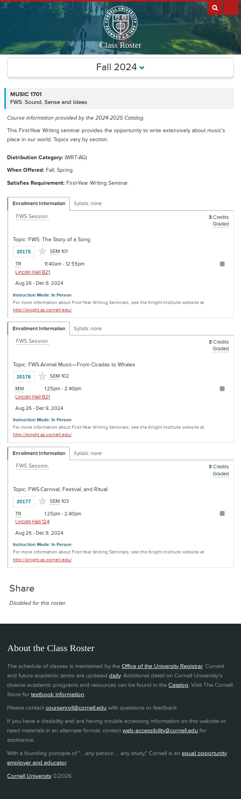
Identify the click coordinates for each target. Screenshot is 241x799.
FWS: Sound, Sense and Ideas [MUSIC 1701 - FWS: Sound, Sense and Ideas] (48, 102)
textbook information (57, 694)
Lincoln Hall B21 (32, 272)
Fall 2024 (120, 67)
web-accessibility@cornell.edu (160, 730)
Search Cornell (215, 7)
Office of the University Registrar (162, 666)
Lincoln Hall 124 (32, 522)
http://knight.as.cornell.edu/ (42, 310)
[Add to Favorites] (42, 251)
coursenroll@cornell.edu (76, 708)
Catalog (178, 685)
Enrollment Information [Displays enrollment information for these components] (39, 203)
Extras (231, 7)
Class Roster (121, 45)
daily (114, 675)
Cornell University (29, 776)
